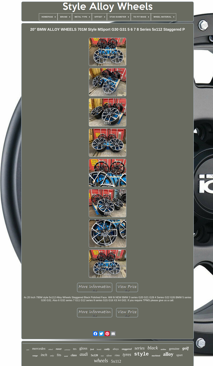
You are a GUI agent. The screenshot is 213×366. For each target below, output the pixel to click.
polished (67, 350)
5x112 (116, 361)
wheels (101, 360)
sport (179, 355)
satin (27, 350)
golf (185, 348)
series (140, 348)
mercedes (38, 348)
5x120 (94, 355)
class (74, 355)
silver (109, 355)
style (141, 354)
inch (44, 355)
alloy (168, 354)
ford (92, 349)
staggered (127, 349)
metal (66, 356)
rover (59, 348)
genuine (174, 348)
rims (117, 355)
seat (102, 356)
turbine (163, 349)
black (153, 347)
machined (156, 356)
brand (99, 349)
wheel (50, 349)
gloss (83, 348)
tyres (127, 354)
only (52, 355)
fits (59, 355)
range (35, 355)
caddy (107, 349)
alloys (116, 349)
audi (84, 354)
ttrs (74, 348)
